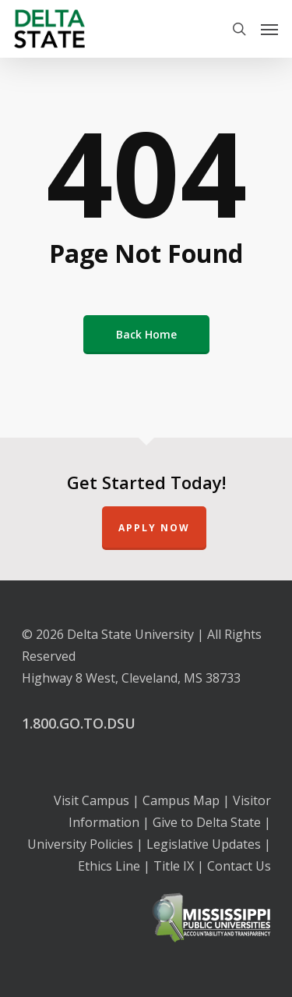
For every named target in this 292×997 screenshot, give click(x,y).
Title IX (173, 866)
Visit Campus (91, 800)
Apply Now (154, 527)
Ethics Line (109, 866)
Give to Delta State (207, 822)
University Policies (80, 844)
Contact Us (239, 866)
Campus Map (181, 800)
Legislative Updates (203, 844)
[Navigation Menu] (269, 29)
